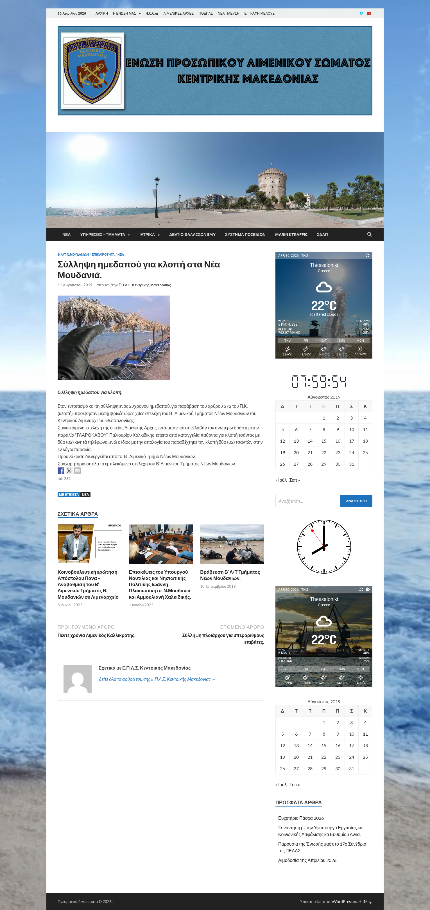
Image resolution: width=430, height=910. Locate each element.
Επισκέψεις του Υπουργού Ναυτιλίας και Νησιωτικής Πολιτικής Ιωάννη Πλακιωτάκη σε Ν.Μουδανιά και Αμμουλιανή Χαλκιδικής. (160, 584)
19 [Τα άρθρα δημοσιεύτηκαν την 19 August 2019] (282, 452)
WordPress (342, 901)
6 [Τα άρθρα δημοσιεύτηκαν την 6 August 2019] (296, 429)
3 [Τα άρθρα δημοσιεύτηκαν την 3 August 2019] (351, 417)
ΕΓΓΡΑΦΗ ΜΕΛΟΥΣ (260, 13)
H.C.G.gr (152, 13)
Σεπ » (294, 480)
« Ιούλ (281, 480)
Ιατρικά (147, 234)
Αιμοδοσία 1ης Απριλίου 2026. (307, 860)
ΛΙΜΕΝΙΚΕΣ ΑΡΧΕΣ (179, 13)
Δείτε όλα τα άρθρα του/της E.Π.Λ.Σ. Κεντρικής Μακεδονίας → (157, 679)
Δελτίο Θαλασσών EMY (192, 234)
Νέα (66, 234)
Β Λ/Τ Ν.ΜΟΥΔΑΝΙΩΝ (73, 254)
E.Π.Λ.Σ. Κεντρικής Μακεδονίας (145, 285)
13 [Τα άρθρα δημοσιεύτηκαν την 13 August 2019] (296, 440)
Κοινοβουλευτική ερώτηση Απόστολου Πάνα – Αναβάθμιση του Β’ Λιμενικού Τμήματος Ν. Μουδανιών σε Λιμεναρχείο (88, 584)
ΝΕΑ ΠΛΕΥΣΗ (228, 13)
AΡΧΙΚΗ (102, 13)
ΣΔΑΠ (322, 234)
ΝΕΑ (85, 494)
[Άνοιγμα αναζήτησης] (369, 234)
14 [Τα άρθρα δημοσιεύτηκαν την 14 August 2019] (310, 440)
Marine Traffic (291, 234)
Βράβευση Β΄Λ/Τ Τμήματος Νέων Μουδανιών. (230, 575)
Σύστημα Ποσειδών (245, 234)
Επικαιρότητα (103, 254)
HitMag (365, 901)
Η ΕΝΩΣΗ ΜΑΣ (124, 13)
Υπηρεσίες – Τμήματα (102, 234)
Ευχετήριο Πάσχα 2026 (301, 818)
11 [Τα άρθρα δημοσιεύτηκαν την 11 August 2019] (365, 429)
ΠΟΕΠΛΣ (206, 13)
